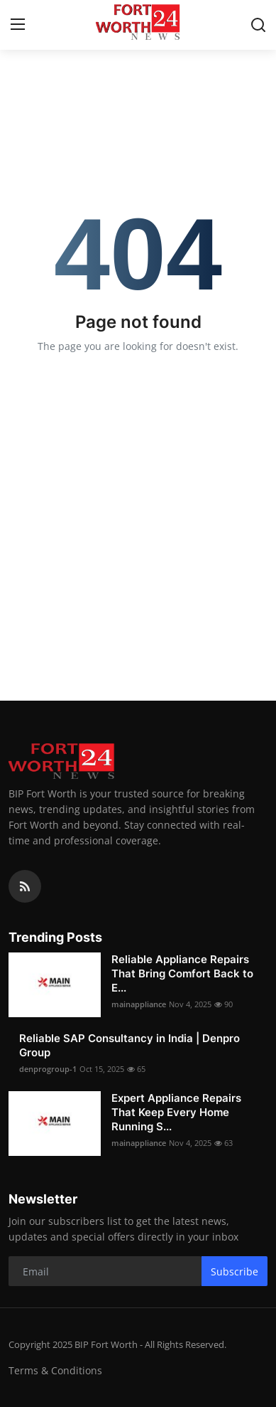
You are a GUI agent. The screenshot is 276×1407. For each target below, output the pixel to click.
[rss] (25, 886)
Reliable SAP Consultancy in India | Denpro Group (129, 1045)
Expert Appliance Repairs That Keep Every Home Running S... (176, 1112)
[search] (258, 25)
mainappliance (138, 1004)
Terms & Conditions (55, 1370)
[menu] (17, 25)
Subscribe (234, 1271)
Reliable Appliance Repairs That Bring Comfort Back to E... (182, 973)
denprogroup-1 (48, 1068)
